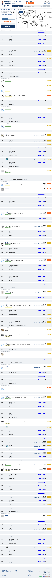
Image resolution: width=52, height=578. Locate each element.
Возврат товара (4, 575)
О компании (29, 570)
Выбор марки (5, 9)
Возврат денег (4, 576)
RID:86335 (6, 304)
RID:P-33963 (7, 468)
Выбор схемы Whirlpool (11, 9)
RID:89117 (6, 396)
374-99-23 (47, 1)
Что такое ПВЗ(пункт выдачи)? (6, 571)
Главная (1, 9)
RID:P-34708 (7, 212)
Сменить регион (14, 3)
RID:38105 (6, 225)
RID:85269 (6, 343)
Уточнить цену (41, 32)
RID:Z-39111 (7, 188)
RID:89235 (6, 134)
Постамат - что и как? (5, 572)
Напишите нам (47, 568)
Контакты (49, 3)
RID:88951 (6, 242)
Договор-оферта (30, 571)
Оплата (16, 571)
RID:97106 (6, 366)
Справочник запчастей (5, 570)
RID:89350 (6, 291)
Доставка (16, 570)
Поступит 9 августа (37, 51)
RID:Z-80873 (7, 183)
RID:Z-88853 (7, 259)
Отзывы (45, 3)
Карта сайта (29, 575)
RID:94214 (6, 515)
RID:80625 (6, 463)
